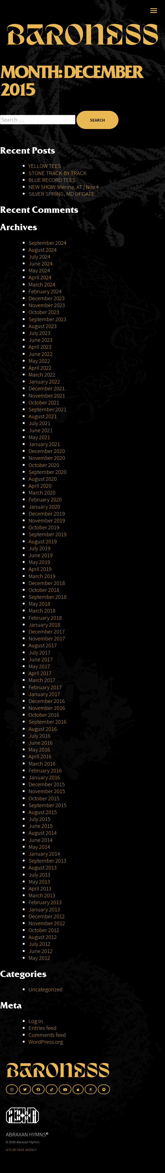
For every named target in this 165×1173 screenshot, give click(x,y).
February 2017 (45, 687)
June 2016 (41, 742)
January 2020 (44, 506)
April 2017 (40, 673)
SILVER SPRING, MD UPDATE (61, 193)
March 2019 (42, 576)
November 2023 (47, 305)
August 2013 (43, 867)
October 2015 (44, 798)
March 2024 (42, 284)
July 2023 (39, 333)
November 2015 (47, 791)
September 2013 (47, 860)
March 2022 (42, 374)
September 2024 (47, 242)
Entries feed (42, 1028)
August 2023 (43, 326)
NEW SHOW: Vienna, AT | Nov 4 (64, 186)
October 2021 (44, 402)
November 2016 (47, 708)
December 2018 (47, 583)
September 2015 (47, 805)
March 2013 (42, 895)
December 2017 (47, 631)
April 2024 (40, 277)
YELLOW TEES (45, 166)
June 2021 (41, 430)
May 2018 (39, 603)
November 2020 (47, 457)
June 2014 (41, 840)
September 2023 (47, 319)
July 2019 (39, 548)
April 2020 (40, 485)
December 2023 (47, 298)
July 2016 (39, 735)
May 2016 (39, 749)
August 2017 (43, 645)
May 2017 (39, 666)
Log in (36, 1021)
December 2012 (47, 916)
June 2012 (41, 951)
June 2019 (41, 555)
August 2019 (43, 541)
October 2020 (44, 465)
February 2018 (45, 617)
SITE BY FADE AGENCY (21, 1150)
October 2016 (44, 714)
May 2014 (39, 846)
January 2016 (44, 777)
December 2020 (47, 451)
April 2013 (40, 888)
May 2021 (39, 437)
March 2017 (42, 680)
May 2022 (39, 360)
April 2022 (40, 367)
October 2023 (44, 312)
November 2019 (47, 520)
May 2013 (39, 881)
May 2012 (39, 958)
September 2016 (47, 721)
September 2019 (47, 534)
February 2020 (45, 499)
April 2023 (40, 346)
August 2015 (43, 812)
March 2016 (42, 763)
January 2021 (44, 444)
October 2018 (44, 590)
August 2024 (43, 249)
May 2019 (39, 562)
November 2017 (47, 638)
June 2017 (41, 659)
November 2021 (47, 395)
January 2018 (44, 624)
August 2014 (43, 832)
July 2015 (39, 819)
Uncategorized (46, 989)
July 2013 (39, 874)
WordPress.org (46, 1041)
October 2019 (44, 527)
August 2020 (43, 478)
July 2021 (39, 423)
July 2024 (39, 256)
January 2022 (44, 381)
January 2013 (44, 909)
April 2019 (40, 569)
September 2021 (47, 409)
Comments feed (47, 1034)
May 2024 (39, 270)
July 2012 (39, 943)
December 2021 (47, 388)
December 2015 (47, 784)
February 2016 (45, 770)
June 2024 (41, 263)
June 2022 (41, 354)
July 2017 (39, 652)
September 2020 (47, 472)
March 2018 (42, 610)
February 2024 (45, 291)
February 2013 (45, 902)
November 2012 (47, 923)
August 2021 (43, 416)
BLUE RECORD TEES (52, 180)
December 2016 (47, 701)
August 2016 (43, 728)
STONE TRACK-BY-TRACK (58, 173)
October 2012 (44, 930)
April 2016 (40, 756)
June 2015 (41, 826)
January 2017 (44, 694)
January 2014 (44, 853)
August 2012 (43, 937)
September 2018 (47, 596)
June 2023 (41, 339)
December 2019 (47, 513)
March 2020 (42, 492)
